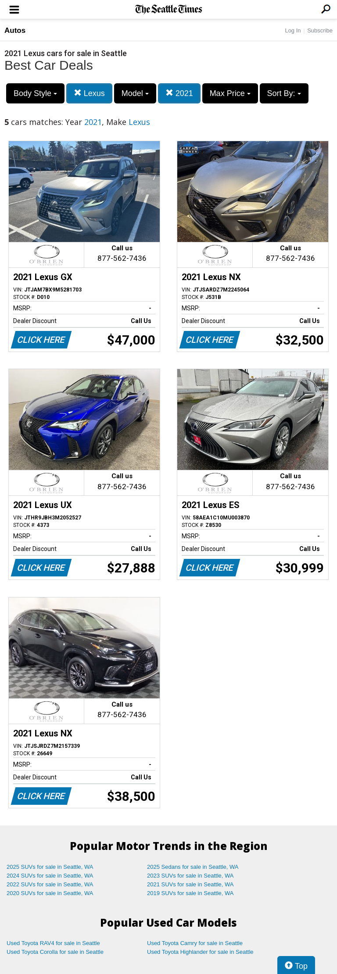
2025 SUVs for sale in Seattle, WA (50, 867)
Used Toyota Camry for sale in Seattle (195, 943)
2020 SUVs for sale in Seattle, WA (50, 893)
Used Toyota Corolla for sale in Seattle (55, 952)
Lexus (89, 93)
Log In (293, 30)
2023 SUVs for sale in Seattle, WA (190, 875)
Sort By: (284, 93)
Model (135, 93)
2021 (179, 93)
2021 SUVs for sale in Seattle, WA (190, 884)
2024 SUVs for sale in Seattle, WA (50, 875)
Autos (14, 30)
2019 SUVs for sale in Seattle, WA (190, 893)
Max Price (230, 93)
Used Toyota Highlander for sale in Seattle (200, 952)
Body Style (35, 93)
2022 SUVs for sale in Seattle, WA (50, 884)
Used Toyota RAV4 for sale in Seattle (53, 943)
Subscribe (320, 30)
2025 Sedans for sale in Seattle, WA (192, 867)
